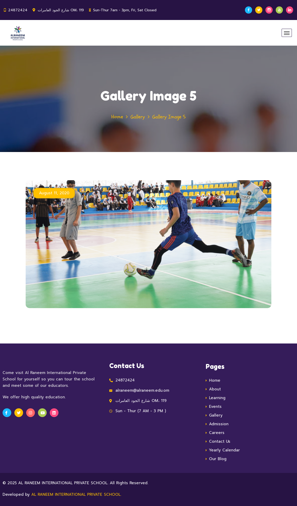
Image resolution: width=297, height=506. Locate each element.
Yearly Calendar (224, 450)
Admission (219, 424)
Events (215, 406)
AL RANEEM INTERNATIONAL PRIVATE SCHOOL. (76, 494)
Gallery (138, 116)
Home (117, 116)
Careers (216, 433)
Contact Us (219, 441)
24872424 (17, 10)
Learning (217, 398)
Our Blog (217, 459)
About (215, 389)
